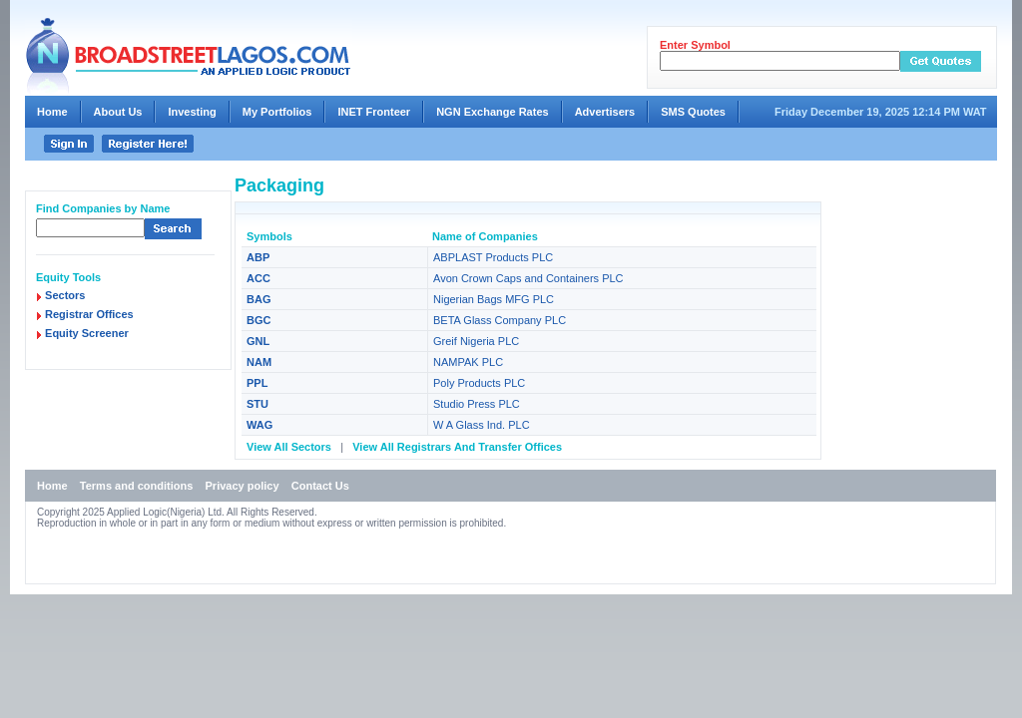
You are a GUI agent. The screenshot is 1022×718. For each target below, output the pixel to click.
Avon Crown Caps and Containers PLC (528, 278)
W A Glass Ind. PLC (481, 425)
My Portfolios (277, 112)
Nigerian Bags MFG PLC (493, 299)
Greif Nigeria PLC (476, 341)
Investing (192, 112)
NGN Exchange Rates (492, 112)
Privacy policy (242, 486)
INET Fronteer (373, 112)
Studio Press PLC (476, 404)
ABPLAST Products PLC (493, 257)
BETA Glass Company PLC (499, 320)
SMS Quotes (693, 112)
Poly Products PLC (479, 383)
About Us (118, 112)
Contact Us (320, 486)
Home (52, 112)
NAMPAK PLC (468, 362)
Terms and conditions (136, 486)
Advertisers (605, 112)
